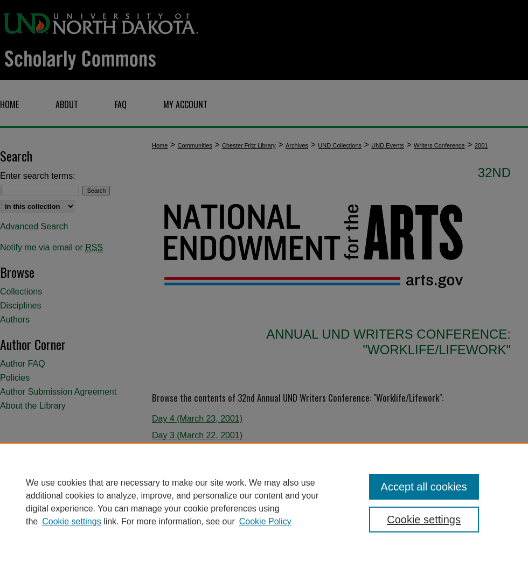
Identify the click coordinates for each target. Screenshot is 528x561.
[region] (264, 502)
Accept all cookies (424, 487)
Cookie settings (71, 521)
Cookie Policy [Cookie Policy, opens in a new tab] (265, 521)
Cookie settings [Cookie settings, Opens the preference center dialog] (424, 519)
